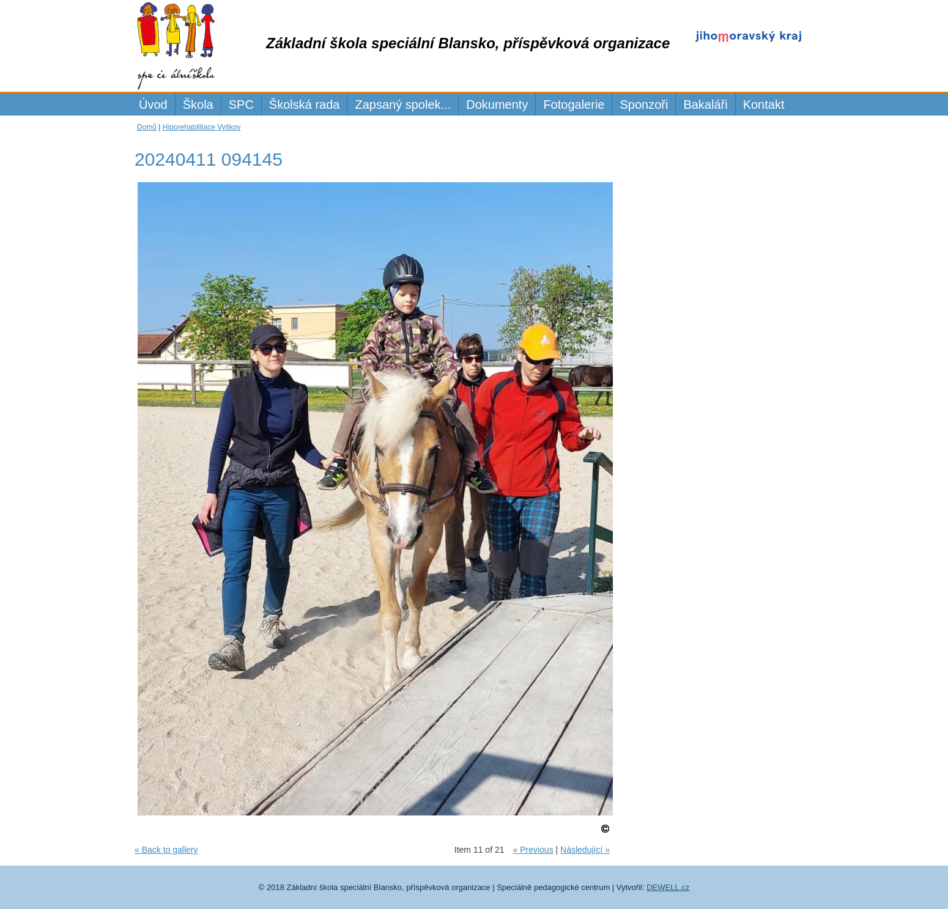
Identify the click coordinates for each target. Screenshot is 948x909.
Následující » (585, 850)
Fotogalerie (573, 104)
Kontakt (764, 104)
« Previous (533, 850)
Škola (198, 104)
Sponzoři (644, 104)
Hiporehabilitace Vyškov (202, 127)
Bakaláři (705, 104)
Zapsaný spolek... (403, 104)
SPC (241, 104)
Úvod (153, 104)
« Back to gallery (166, 850)
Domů (147, 127)
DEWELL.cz (667, 887)
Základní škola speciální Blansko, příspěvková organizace (468, 43)
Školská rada (304, 104)
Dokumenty (497, 104)
